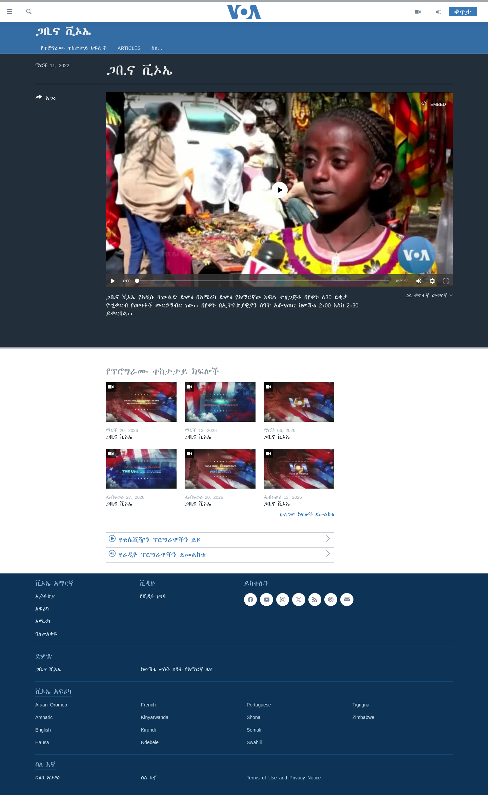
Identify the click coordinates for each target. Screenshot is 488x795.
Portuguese (259, 705)
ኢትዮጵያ (45, 596)
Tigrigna (360, 705)
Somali (254, 730)
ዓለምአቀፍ (46, 634)
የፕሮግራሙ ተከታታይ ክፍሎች (74, 48)
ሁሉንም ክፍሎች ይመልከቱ (307, 514)
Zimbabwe (363, 717)
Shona (253, 717)
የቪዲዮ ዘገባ (153, 596)
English (43, 730)
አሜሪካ (42, 622)
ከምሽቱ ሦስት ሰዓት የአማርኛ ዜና (176, 669)
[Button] (46, 99)
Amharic (44, 717)
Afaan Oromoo (51, 705)
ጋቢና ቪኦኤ (48, 669)
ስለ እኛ (149, 778)
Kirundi (148, 730)
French (148, 705)
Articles (129, 48)
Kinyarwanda (154, 717)
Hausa (42, 742)
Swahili (254, 742)
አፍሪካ (42, 609)
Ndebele (150, 742)
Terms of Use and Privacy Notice (284, 778)
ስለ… (156, 48)
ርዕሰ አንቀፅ (47, 778)
